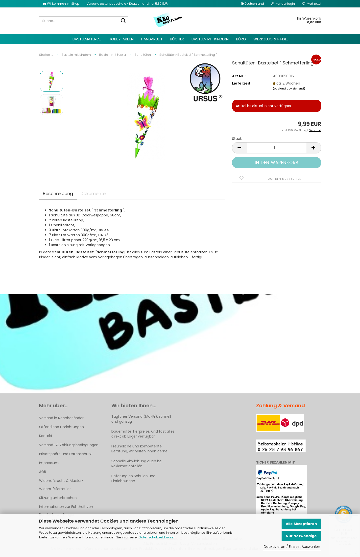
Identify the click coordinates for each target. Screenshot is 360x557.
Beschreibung (58, 193)
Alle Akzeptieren (301, 523)
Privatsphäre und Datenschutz (65, 453)
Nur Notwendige (301, 535)
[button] (252, 3)
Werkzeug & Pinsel (270, 39)
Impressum (49, 462)
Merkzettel (311, 3)
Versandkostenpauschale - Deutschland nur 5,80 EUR (127, 3)
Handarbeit (152, 39)
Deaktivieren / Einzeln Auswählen (292, 546)
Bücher (177, 39)
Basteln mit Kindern (210, 39)
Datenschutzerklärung (156, 537)
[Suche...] (123, 21)
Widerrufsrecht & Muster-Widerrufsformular (61, 484)
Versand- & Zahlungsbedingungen (68, 444)
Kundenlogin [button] (283, 3)
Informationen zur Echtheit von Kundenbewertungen (66, 510)
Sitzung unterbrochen (58, 497)
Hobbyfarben (121, 39)
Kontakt (45, 435)
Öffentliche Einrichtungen (61, 426)
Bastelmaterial (86, 39)
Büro (241, 39)
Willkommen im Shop (61, 3)
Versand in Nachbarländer (61, 417)
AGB (42, 471)
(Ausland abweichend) (289, 88)
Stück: (237, 138)
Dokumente (93, 193)
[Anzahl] (276, 147)
